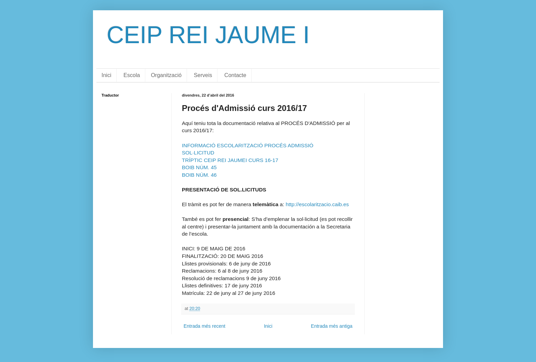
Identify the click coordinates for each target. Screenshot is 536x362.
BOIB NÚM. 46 (199, 175)
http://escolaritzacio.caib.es (317, 204)
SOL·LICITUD (198, 152)
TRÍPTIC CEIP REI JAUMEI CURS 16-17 (230, 160)
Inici (106, 75)
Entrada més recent (204, 326)
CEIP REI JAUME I (208, 35)
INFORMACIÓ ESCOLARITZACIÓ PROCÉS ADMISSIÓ (247, 145)
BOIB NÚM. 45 (199, 167)
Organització (166, 75)
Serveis (203, 75)
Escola (131, 75)
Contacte (235, 75)
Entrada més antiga (331, 326)
